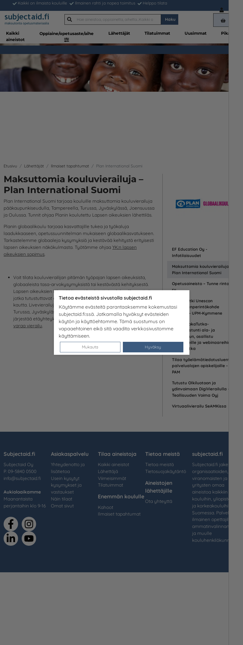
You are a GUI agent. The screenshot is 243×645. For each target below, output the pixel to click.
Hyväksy (153, 346)
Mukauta (90, 346)
